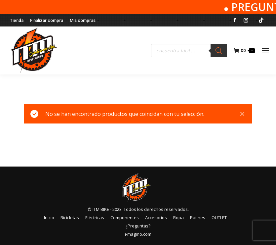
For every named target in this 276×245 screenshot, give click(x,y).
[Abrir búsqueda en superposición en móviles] (189, 50)
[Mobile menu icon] (265, 51)
